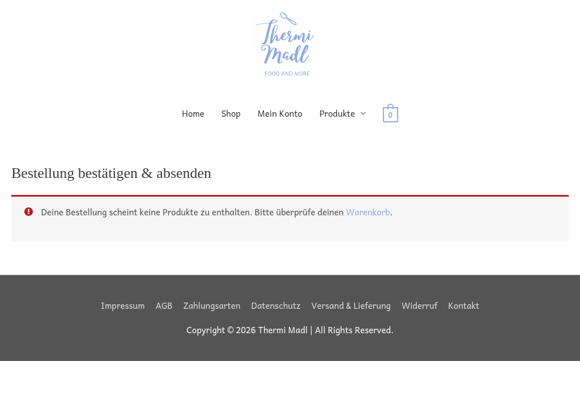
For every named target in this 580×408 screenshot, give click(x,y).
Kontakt (463, 305)
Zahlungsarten (212, 305)
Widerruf (419, 305)
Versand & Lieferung (351, 305)
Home (193, 113)
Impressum (123, 305)
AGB (164, 305)
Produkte (337, 113)
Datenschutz (275, 305)
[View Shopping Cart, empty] (390, 113)
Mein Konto (280, 113)
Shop (231, 113)
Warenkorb (368, 212)
